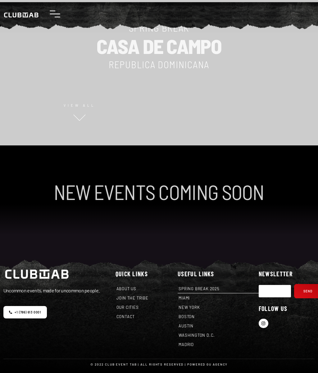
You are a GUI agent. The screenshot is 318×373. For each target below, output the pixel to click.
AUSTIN (186, 325)
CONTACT (125, 316)
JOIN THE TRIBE (132, 297)
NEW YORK (189, 307)
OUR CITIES (127, 307)
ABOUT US (126, 288)
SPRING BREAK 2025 (199, 288)
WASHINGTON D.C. (197, 335)
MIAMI (184, 297)
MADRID (186, 344)
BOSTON (187, 316)
